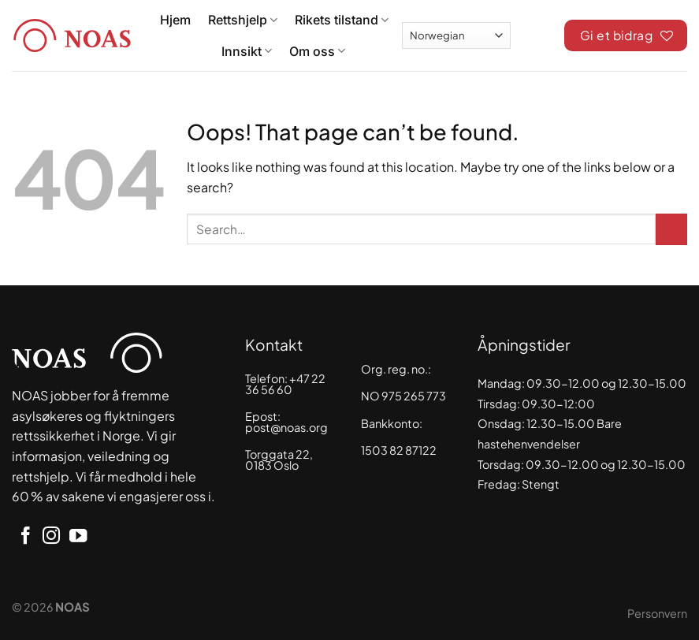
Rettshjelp (242, 20)
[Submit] (671, 229)
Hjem (175, 20)
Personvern (657, 613)
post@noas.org (286, 427)
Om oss (317, 51)
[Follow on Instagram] (51, 537)
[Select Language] (456, 35)
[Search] (537, 33)
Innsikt (246, 51)
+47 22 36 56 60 (285, 383)
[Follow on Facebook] (25, 537)
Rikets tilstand (342, 20)
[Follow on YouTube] (78, 537)
